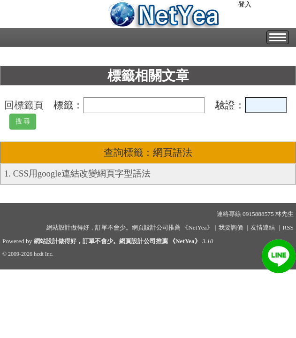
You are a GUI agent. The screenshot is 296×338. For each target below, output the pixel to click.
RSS (288, 227)
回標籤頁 (24, 105)
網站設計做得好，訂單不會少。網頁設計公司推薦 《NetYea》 (117, 241)
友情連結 (262, 227)
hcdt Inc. (43, 254)
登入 (244, 4)
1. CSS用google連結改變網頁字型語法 (77, 173)
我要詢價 (231, 227)
